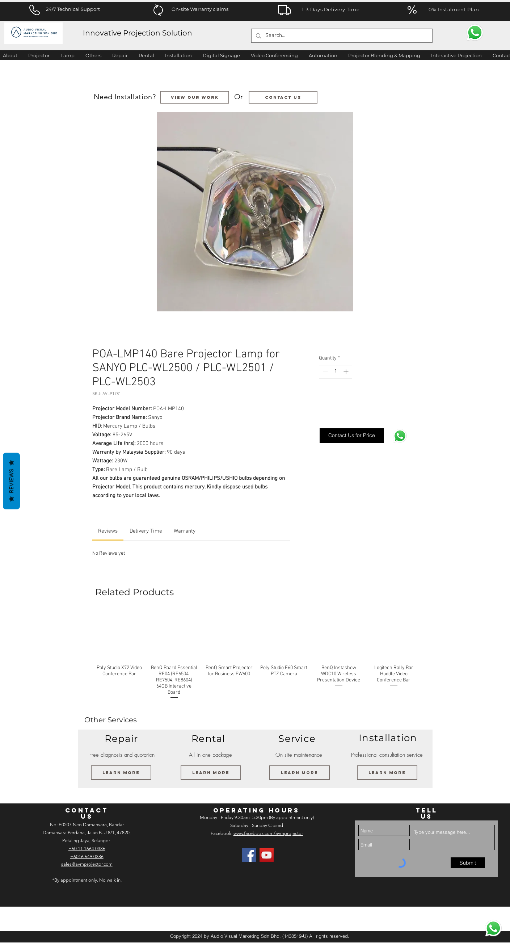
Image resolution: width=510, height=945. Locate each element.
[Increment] (346, 371)
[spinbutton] (335, 371)
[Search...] (341, 35)
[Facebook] (249, 855)
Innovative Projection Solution (137, 33)
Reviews (11, 481)
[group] (257, 655)
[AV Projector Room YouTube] (267, 855)
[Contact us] (283, 97)
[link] (108, 531)
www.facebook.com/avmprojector (268, 833)
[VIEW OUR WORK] (194, 97)
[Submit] (468, 862)
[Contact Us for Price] (352, 435)
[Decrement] (324, 371)
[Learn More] (121, 772)
